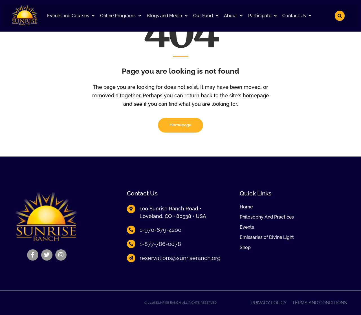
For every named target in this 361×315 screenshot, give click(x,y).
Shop (245, 247)
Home (246, 207)
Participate (262, 15)
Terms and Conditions (319, 303)
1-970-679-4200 (160, 229)
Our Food (205, 15)
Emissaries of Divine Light (267, 237)
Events (247, 227)
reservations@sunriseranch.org (180, 258)
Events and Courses (70, 15)
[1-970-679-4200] (131, 230)
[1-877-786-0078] (131, 244)
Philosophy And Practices (267, 217)
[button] (70, 15)
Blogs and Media (167, 15)
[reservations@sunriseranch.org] (131, 258)
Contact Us (296, 15)
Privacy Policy (269, 303)
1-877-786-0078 (160, 244)
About (233, 15)
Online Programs (120, 15)
